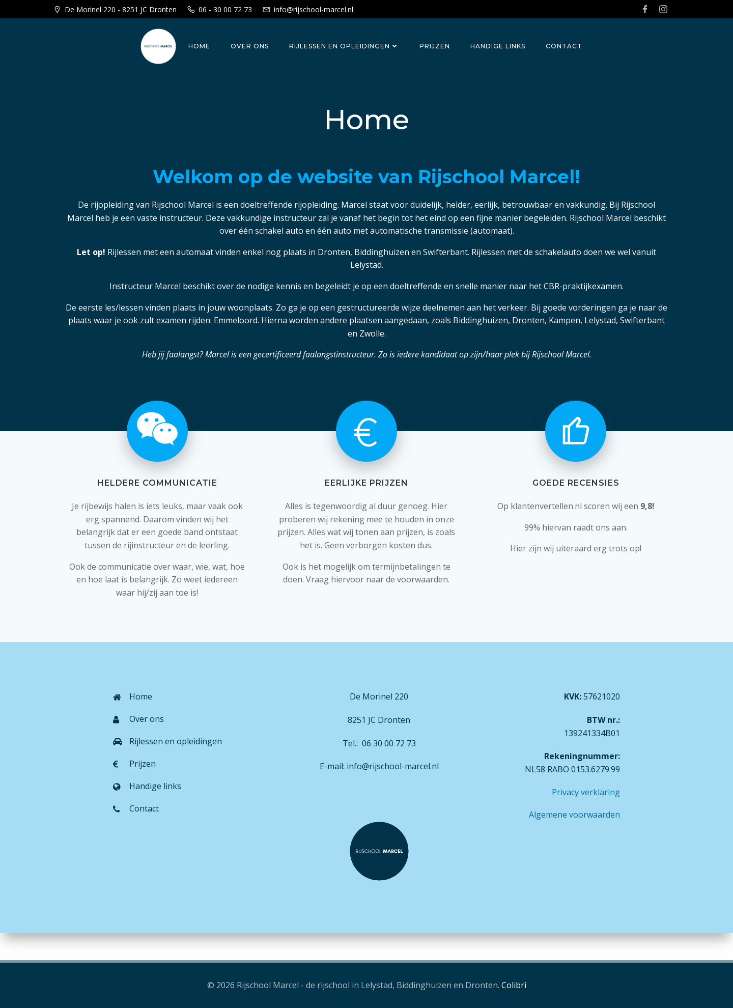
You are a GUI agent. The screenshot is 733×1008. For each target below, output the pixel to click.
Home (198, 46)
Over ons (249, 46)
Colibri (513, 985)
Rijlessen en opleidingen (343, 46)
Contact (563, 46)
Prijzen (433, 46)
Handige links (496, 46)
